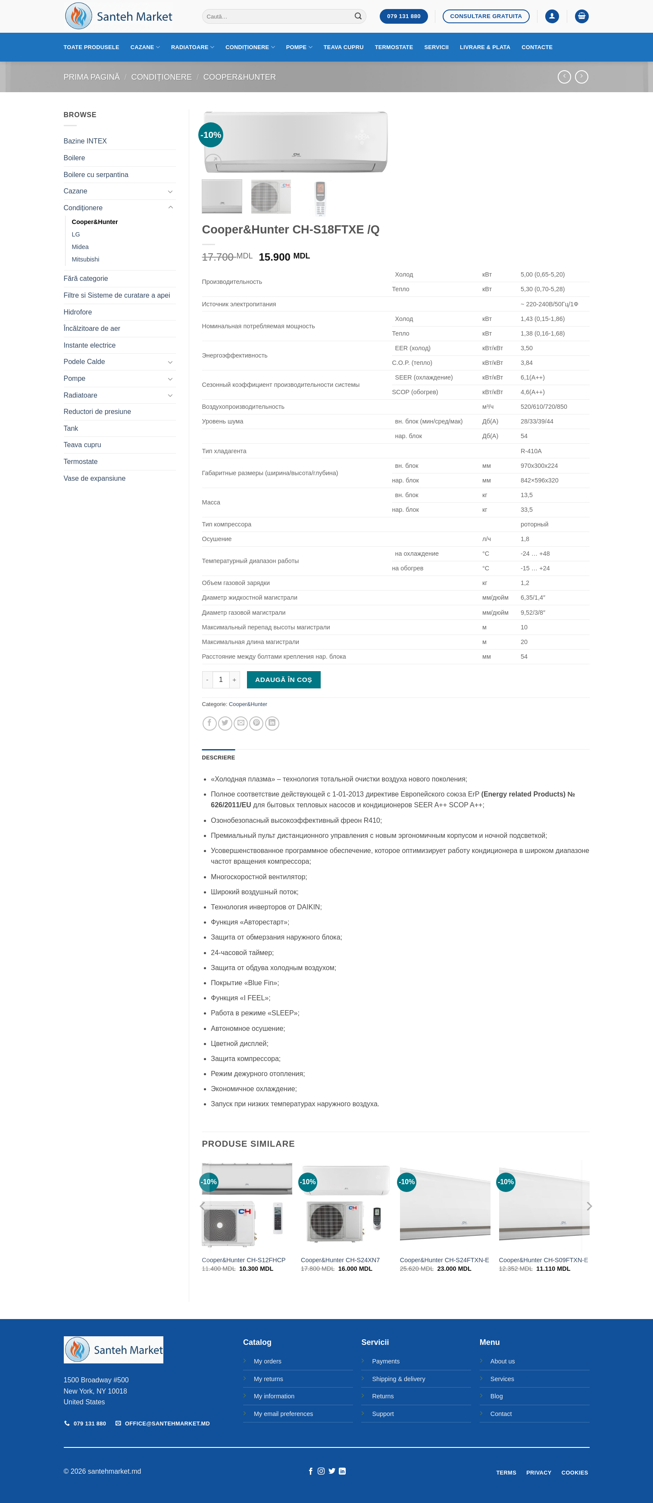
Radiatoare (192, 47)
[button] (552, 16)
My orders (267, 1361)
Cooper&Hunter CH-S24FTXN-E (444, 1260)
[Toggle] (171, 191)
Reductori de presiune (97, 411)
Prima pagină (92, 76)
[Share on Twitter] (225, 723)
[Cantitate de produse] (221, 679)
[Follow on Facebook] (310, 1471)
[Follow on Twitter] (331, 1471)
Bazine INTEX (85, 141)
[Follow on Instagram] (321, 1471)
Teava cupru (344, 47)
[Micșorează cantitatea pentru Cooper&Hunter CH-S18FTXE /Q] (207, 679)
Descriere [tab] (218, 757)
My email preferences (283, 1413)
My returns (268, 1378)
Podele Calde (84, 361)
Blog (497, 1396)
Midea (80, 246)
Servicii (436, 47)
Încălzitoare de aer (92, 328)
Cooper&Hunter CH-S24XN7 (340, 1260)
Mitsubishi (86, 259)
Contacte (537, 47)
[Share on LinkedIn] (272, 723)
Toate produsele (91, 47)
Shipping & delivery (398, 1378)
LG (76, 234)
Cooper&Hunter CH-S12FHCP (243, 1260)
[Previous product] (581, 77)
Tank (71, 428)
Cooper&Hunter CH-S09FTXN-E (543, 1260)
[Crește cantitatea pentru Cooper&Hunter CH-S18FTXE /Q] (235, 679)
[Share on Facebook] (210, 723)
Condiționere (250, 47)
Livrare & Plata (485, 47)
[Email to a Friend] (241, 723)
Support (383, 1413)
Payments (386, 1361)
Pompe (299, 47)
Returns (383, 1396)
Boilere (74, 158)
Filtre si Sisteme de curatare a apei (117, 295)
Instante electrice (90, 345)
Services (502, 1378)
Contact (501, 1413)
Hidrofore (78, 312)
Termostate (394, 47)
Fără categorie (86, 278)
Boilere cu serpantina (96, 174)
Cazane (145, 47)
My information (274, 1396)
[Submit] (358, 16)
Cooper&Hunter (239, 76)
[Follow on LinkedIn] (342, 1471)
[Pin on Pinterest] (256, 723)
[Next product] (564, 77)
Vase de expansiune (95, 478)
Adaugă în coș (283, 679)
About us (503, 1361)
